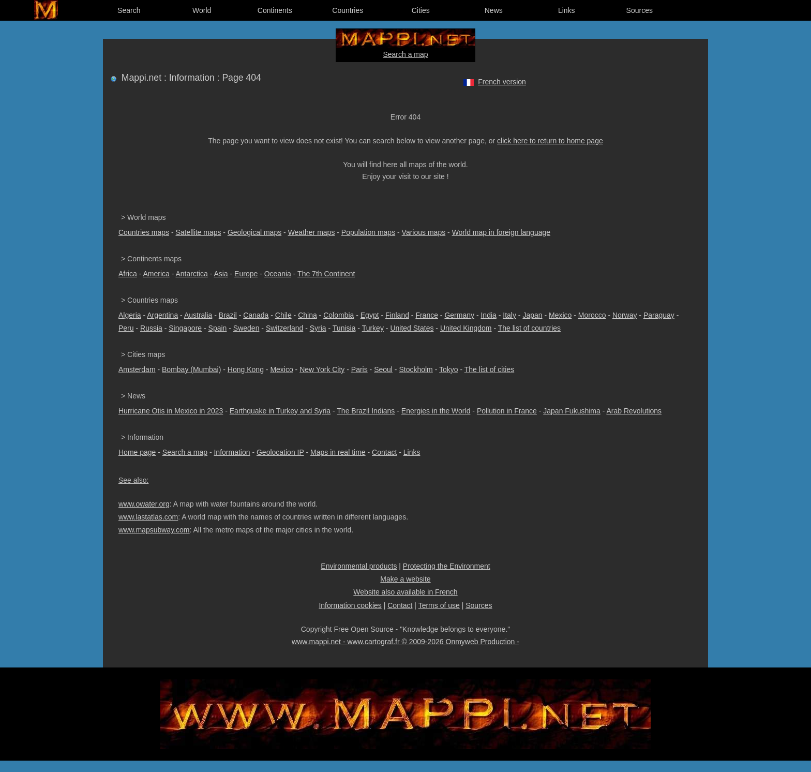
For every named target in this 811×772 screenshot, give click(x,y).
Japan (532, 315)
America (156, 274)
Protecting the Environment (446, 566)
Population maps (368, 232)
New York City (321, 369)
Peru (126, 328)
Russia (151, 328)
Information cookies (350, 605)
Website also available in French (405, 592)
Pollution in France (507, 411)
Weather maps (311, 232)
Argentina (162, 315)
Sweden (246, 328)
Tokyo (448, 369)
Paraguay (658, 315)
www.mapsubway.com (153, 530)
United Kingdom (466, 328)
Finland (397, 315)
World (201, 10)
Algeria (129, 315)
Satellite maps (198, 232)
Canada (255, 315)
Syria (318, 328)
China (307, 315)
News (494, 10)
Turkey (373, 328)
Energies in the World (436, 411)
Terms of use (439, 605)
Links (566, 10)
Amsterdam (137, 369)
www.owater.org (144, 504)
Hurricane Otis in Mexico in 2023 (170, 411)
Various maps (424, 232)
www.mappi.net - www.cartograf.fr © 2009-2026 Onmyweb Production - (405, 641)
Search (128, 10)
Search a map (405, 54)
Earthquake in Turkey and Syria (280, 411)
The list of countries (529, 328)
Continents (275, 10)
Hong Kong (246, 369)
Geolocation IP (280, 452)
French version (502, 82)
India (488, 315)
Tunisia (344, 328)
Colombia (338, 315)
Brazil (228, 315)
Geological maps (254, 232)
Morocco (592, 315)
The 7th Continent (326, 274)
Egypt (370, 315)
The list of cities (489, 369)
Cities (421, 10)
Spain (217, 328)
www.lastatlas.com (148, 517)
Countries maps (143, 232)
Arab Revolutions (634, 411)
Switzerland (284, 328)
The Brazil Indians (366, 411)
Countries (347, 10)
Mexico (560, 315)
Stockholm (415, 369)
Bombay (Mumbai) (191, 369)
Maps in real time (338, 452)
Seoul (383, 369)
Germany (459, 315)
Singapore (185, 328)
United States (411, 328)
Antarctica (192, 274)
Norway (624, 315)
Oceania (277, 274)
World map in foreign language (501, 232)
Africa (127, 274)
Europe (246, 274)
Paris (359, 369)
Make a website (405, 579)
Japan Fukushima (571, 411)
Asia (221, 274)
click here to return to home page (550, 141)
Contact (384, 452)
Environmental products (359, 566)
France (426, 315)
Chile (283, 315)
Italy (509, 315)
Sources (639, 10)
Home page (137, 452)
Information (232, 452)
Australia (198, 315)
